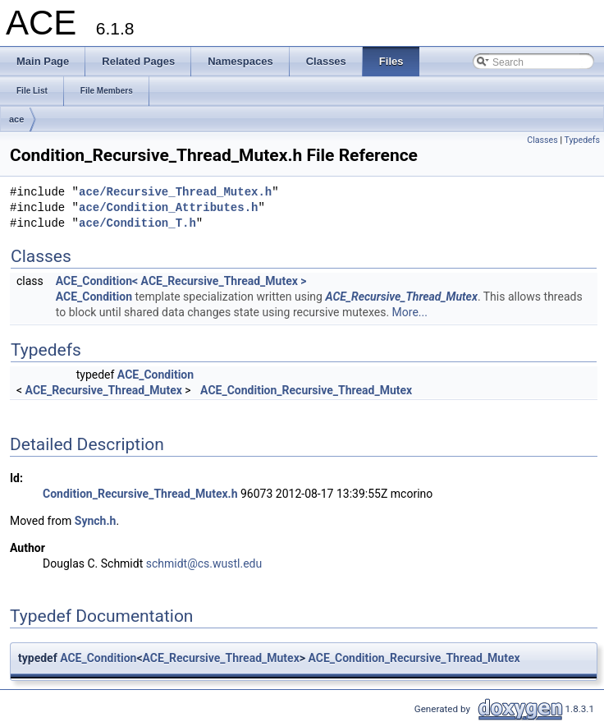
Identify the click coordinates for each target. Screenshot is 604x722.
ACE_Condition (94, 296)
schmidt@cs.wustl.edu (204, 563)
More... (410, 312)
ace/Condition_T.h (137, 224)
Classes (542, 140)
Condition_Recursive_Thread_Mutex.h (140, 493)
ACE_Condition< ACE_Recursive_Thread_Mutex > (181, 280)
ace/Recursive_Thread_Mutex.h (175, 192)
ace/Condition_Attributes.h (168, 208)
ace (16, 119)
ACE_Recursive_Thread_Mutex (401, 296)
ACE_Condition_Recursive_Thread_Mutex (306, 390)
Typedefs (582, 140)
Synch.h (96, 520)
